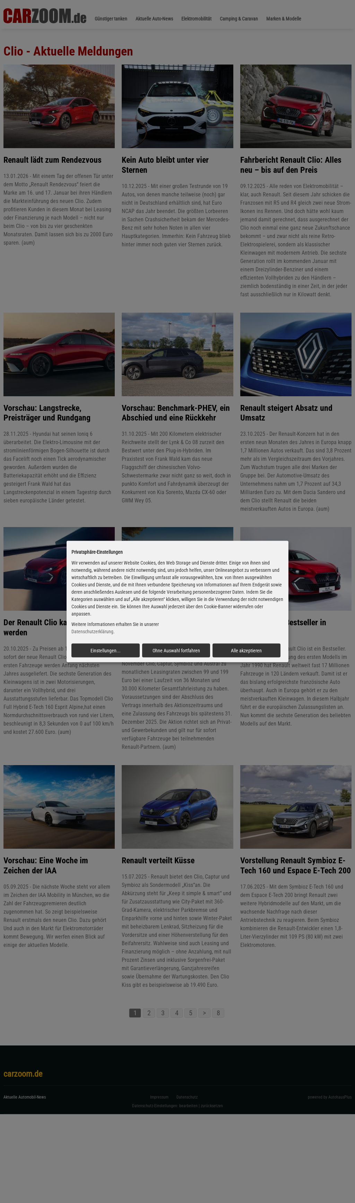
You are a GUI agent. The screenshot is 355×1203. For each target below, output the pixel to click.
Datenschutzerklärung (92, 631)
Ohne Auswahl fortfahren (176, 650)
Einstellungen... (105, 650)
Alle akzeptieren (246, 650)
